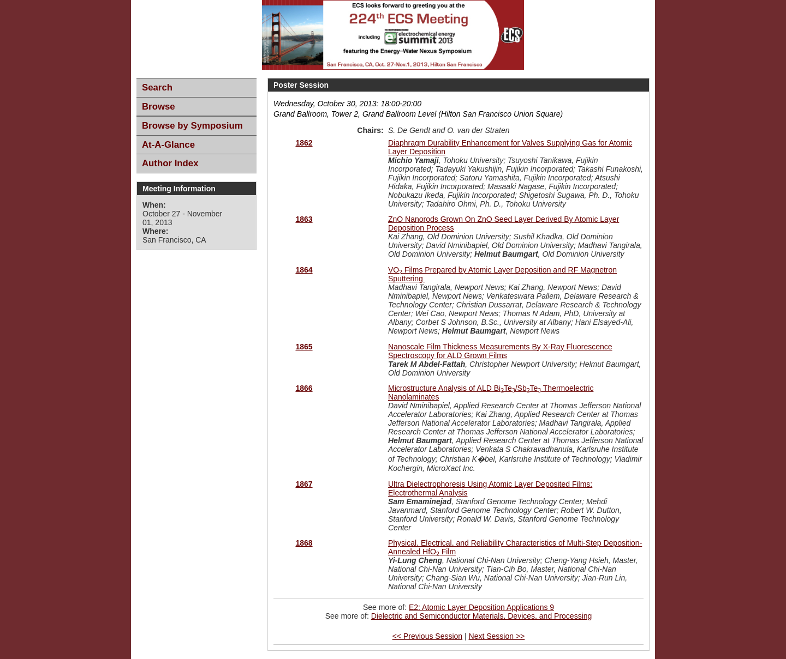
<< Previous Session (427, 636)
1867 (303, 484)
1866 (303, 388)
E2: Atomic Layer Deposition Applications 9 (481, 607)
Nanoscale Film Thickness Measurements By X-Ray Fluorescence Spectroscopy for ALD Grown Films (500, 351)
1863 (303, 219)
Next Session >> (497, 636)
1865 (303, 346)
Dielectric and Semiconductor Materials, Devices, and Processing (481, 616)
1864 (303, 269)
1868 (303, 543)
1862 (303, 142)
